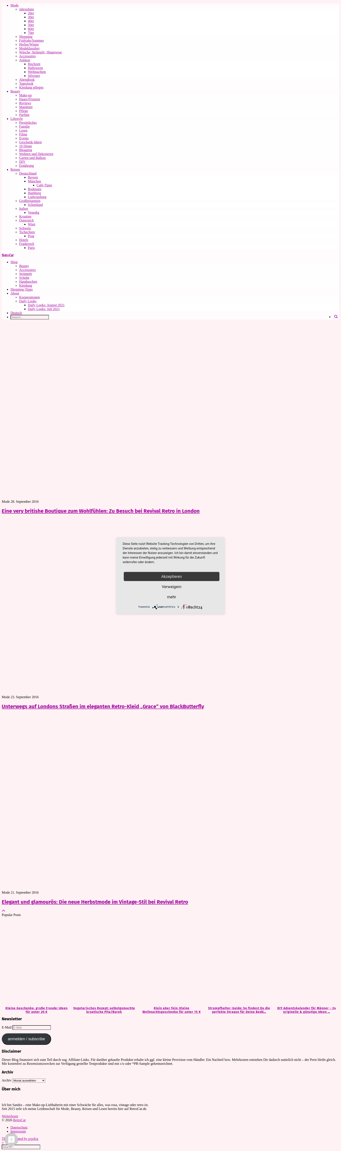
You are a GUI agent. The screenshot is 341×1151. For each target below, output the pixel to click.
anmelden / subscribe (26, 1039)
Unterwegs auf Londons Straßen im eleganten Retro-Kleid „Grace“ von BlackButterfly (103, 706)
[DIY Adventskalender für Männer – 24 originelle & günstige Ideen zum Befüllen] (305, 961)
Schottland (35, 205)
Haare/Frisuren (29, 99)
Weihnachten (37, 72)
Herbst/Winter (29, 44)
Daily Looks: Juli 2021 (44, 309)
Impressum (18, 1131)
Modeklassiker (29, 48)
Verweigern (171, 586)
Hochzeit (34, 64)
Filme (23, 134)
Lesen (23, 130)
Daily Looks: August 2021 (46, 305)
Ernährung (26, 165)
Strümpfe (25, 274)
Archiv (6, 1080)
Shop (14, 262)
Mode (14, 5)
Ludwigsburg (37, 197)
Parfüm (24, 115)
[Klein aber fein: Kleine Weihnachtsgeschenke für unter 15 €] (170, 961)
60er (31, 29)
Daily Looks (28, 301)
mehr (171, 597)
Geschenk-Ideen (30, 142)
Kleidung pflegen (31, 87)
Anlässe (24, 60)
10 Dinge (25, 146)
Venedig (33, 212)
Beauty (15, 91)
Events (24, 138)
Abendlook (27, 79)
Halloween (35, 68)
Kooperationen (29, 297)
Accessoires (27, 56)
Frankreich (26, 244)
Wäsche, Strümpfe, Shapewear (40, 52)
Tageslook (26, 83)
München (34, 181)
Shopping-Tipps (21, 289)
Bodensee (34, 189)
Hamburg (34, 193)
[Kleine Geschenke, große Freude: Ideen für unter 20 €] (35, 961)
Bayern (33, 177)
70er (31, 33)
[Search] (336, 317)
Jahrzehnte (26, 9)
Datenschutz (19, 1127)
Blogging (25, 150)
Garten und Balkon (32, 158)
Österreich (26, 220)
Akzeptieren (171, 576)
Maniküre (26, 107)
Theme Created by (20, 1139)
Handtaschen (28, 281)
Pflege (23, 111)
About (14, 293)
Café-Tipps (44, 185)
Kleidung (25, 285)
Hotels (23, 240)
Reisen (15, 169)
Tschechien (27, 232)
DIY (22, 162)
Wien (31, 224)
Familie (24, 126)
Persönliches (28, 122)
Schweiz (25, 228)
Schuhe (24, 277)
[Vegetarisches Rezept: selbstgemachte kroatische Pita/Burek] (103, 961)
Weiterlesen (10, 1116)
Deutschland (28, 173)
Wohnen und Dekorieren (36, 154)
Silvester (34, 76)
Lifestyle (16, 119)
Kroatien (25, 216)
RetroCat (7, 255)
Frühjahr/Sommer (31, 40)
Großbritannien (29, 201)
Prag (31, 236)
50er (31, 25)
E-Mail (7, 1027)
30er (31, 17)
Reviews (25, 103)
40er (31, 21)
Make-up (25, 95)
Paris (31, 248)
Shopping (25, 36)
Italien (23, 208)
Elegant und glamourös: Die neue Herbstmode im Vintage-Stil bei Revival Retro (95, 902)
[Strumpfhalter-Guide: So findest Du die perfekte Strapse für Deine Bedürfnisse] (238, 961)
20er (31, 13)
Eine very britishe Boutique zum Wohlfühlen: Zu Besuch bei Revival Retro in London (101, 511)
